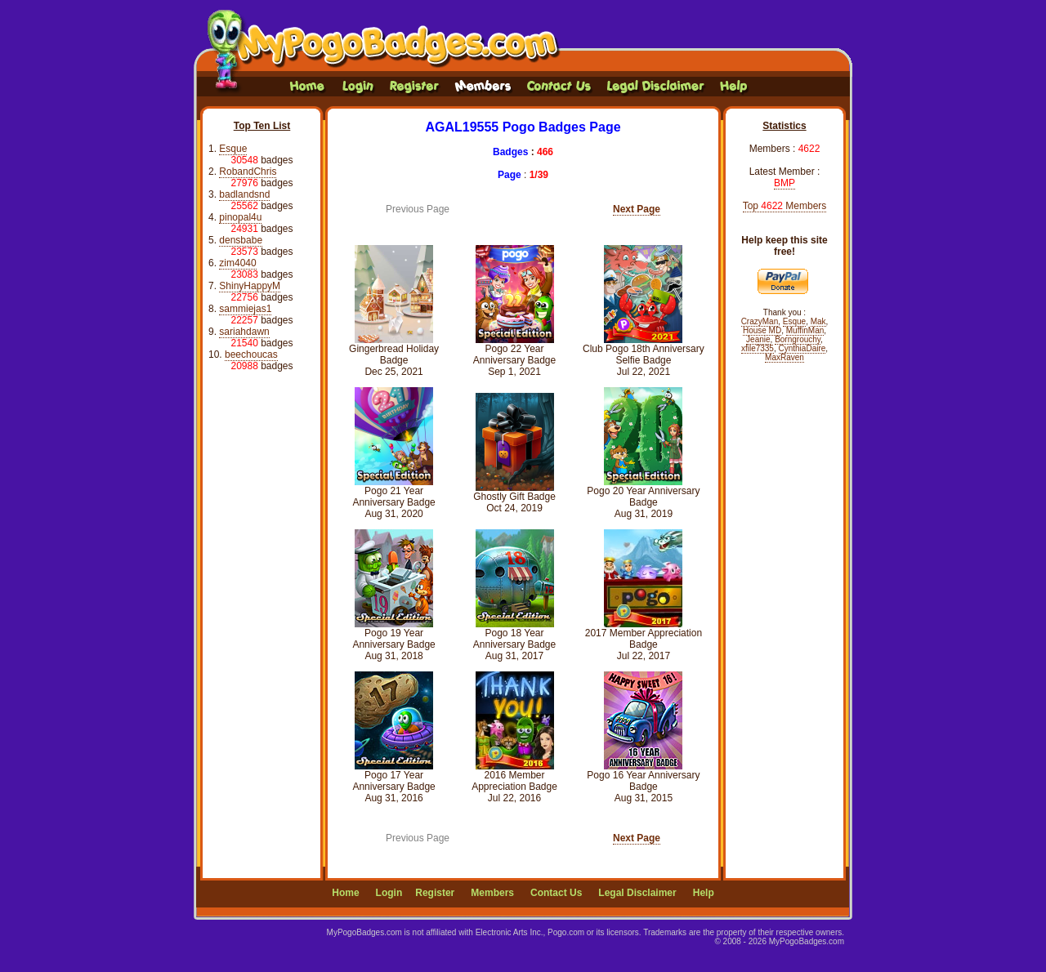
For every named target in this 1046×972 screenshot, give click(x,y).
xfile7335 (757, 348)
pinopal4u (240, 217)
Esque (233, 148)
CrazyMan (760, 321)
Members (492, 892)
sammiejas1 (245, 308)
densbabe (240, 240)
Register (434, 892)
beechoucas (251, 354)
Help (703, 892)
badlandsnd (244, 194)
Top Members (785, 206)
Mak (818, 321)
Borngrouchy (797, 339)
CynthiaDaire (802, 348)
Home (345, 892)
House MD (762, 330)
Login (389, 892)
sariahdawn (244, 331)
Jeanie (758, 339)
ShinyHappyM (249, 286)
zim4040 (237, 263)
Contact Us (556, 892)
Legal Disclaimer (637, 892)
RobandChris (247, 171)
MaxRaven (784, 357)
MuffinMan (805, 330)
